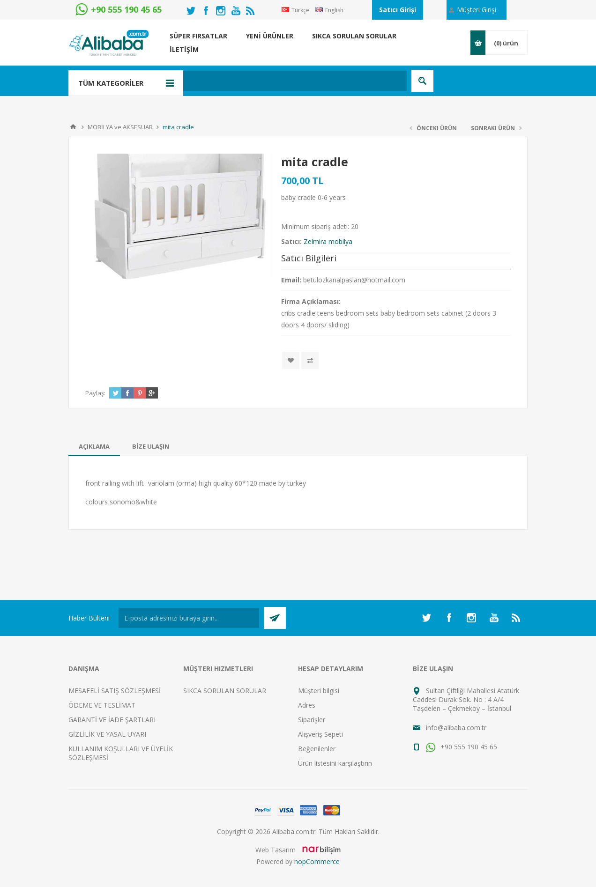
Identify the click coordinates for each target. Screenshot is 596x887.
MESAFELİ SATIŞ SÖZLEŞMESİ (114, 690)
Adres (306, 705)
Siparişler (311, 719)
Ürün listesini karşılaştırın (335, 763)
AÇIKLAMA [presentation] (94, 446)
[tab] (94, 446)
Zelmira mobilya (328, 241)
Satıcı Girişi (397, 9)
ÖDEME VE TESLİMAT (101, 705)
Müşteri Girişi (476, 9)
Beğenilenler (316, 748)
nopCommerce (317, 861)
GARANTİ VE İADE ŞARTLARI (112, 719)
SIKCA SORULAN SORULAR (224, 690)
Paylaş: (95, 393)
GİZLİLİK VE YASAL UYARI (107, 734)
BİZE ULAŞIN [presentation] (150, 446)
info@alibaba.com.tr (456, 727)
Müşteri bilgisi (318, 690)
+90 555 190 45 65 (461, 746)
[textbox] (253, 81)
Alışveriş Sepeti (320, 734)
